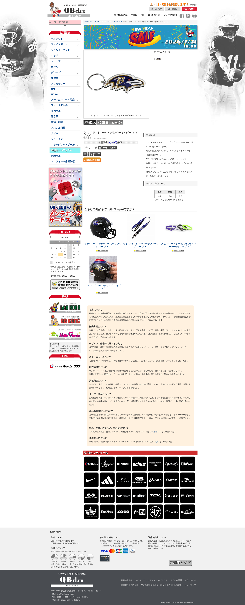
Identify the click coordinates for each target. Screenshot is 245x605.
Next (79, 237)
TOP (86, 21)
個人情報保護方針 (174, 585)
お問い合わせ (190, 580)
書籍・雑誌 (57, 122)
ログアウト (163, 580)
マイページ (140, 580)
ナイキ (54, 133)
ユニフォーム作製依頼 (63, 161)
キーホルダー (117, 21)
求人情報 (134, 585)
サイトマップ (190, 585)
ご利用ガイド (155, 432)
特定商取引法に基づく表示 (152, 585)
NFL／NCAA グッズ (97, 21)
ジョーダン (57, 139)
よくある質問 (176, 580)
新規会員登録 (126, 580)
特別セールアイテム (61, 150)
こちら (156, 442)
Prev (50, 237)
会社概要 (124, 585)
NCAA (54, 94)
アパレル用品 (58, 127)
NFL (53, 89)
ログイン (151, 580)
